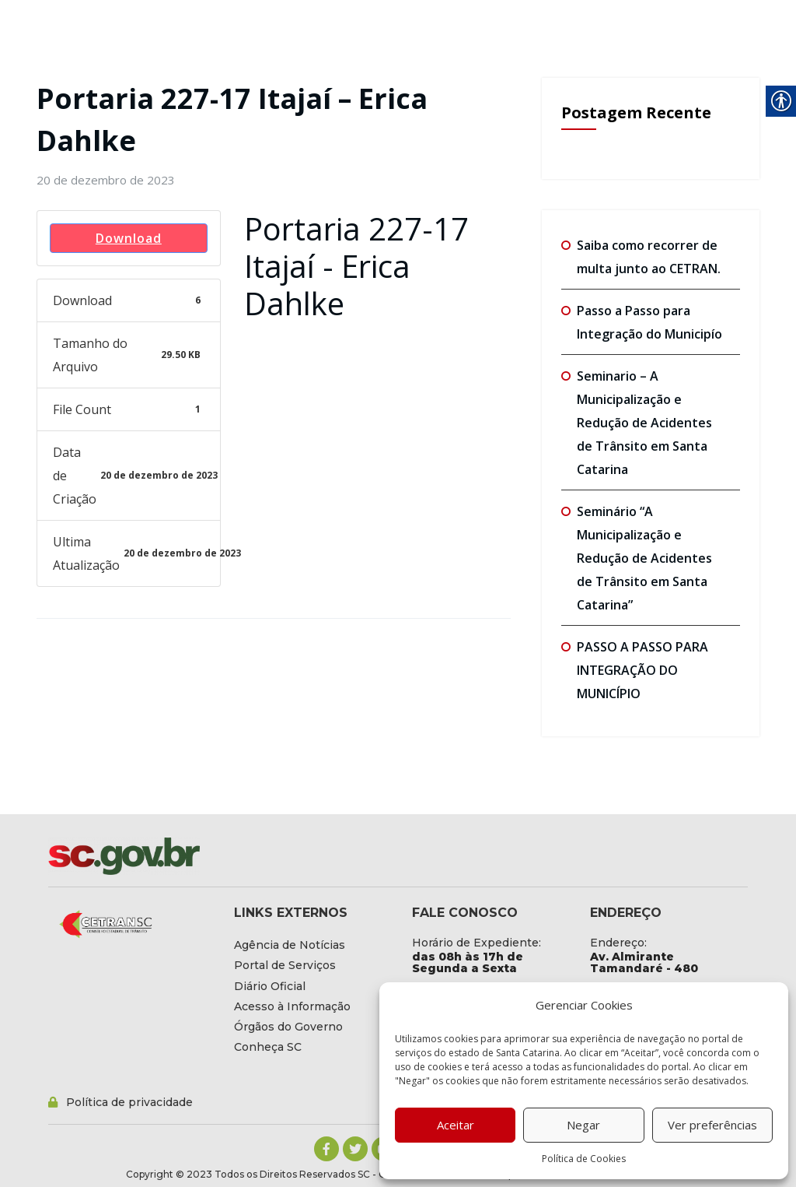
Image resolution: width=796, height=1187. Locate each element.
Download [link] (129, 238)
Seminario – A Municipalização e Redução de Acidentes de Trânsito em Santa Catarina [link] (644, 422)
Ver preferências (712, 1125)
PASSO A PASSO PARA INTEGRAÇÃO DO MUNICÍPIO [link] (642, 670)
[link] (106, 180)
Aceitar (455, 1125)
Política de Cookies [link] (584, 1158)
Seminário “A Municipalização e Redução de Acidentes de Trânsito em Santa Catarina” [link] (644, 558)
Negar (583, 1125)
